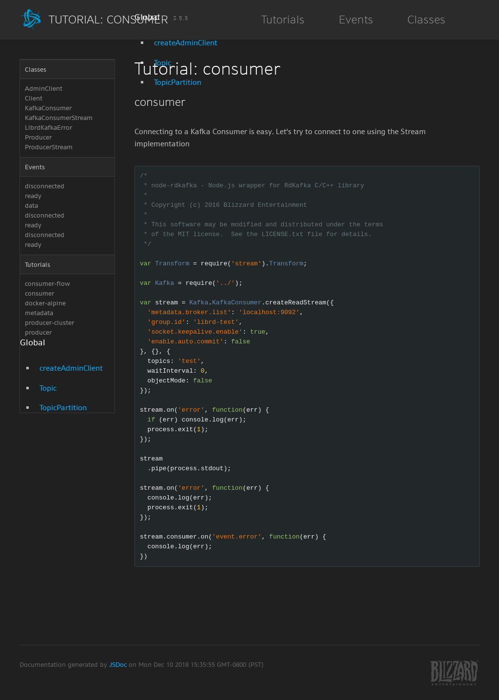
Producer (38, 137)
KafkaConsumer (48, 108)
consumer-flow (47, 284)
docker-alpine (45, 303)
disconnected (44, 186)
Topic (48, 388)
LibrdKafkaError (48, 127)
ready (33, 196)
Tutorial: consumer (119, 19)
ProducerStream (49, 147)
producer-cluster (49, 323)
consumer (39, 293)
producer (38, 332)
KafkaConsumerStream (59, 118)
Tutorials (37, 264)
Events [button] (356, 19)
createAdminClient (185, 42)
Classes (35, 69)
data (31, 205)
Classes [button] (426, 19)
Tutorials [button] (283, 19)
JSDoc (119, 664)
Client (33, 98)
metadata (39, 313)
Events (35, 167)
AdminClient (43, 88)
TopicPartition (63, 407)
